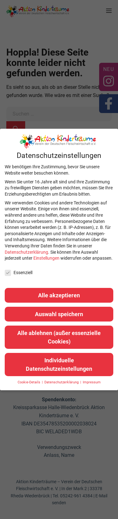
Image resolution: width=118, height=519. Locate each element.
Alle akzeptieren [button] (59, 295)
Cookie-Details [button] (29, 382)
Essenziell (18, 273)
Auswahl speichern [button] (59, 314)
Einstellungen (46, 258)
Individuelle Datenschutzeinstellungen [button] (59, 364)
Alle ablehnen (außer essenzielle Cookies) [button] (59, 337)
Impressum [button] (92, 382)
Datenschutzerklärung (26, 252)
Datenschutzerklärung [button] (62, 382)
